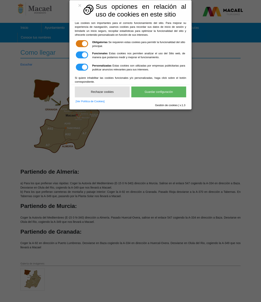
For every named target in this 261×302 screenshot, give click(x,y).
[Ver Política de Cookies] (90, 101)
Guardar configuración (159, 91)
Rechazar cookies (102, 91)
